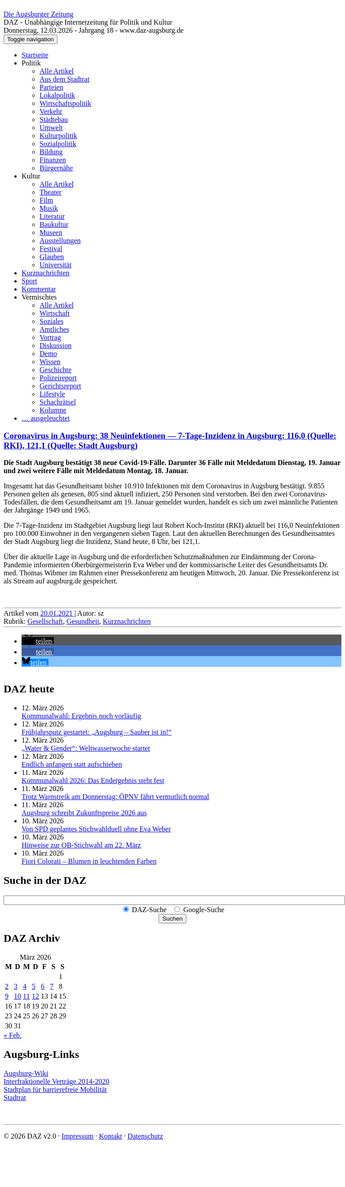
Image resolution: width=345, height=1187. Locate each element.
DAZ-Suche (149, 909)
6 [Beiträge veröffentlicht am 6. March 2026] (42, 986)
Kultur (31, 176)
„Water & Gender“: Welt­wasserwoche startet (86, 748)
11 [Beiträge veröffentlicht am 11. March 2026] (26, 996)
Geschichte (55, 370)
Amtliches (54, 329)
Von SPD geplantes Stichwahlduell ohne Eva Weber (96, 829)
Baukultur (54, 224)
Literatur (52, 216)
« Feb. (13, 1035)
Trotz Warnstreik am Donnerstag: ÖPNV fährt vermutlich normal (115, 796)
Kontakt (110, 1136)
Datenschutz (145, 1136)
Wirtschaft (55, 313)
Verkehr (51, 111)
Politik (31, 63)
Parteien (51, 87)
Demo (48, 353)
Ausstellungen (60, 240)
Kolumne (53, 410)
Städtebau (54, 119)
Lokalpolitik (57, 95)
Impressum (77, 1136)
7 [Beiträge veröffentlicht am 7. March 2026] (51, 986)
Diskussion (55, 345)
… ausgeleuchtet (46, 418)
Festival (51, 248)
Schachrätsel (58, 402)
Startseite (35, 55)
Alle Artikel (57, 71)
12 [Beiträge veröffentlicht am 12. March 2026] (35, 996)
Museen (51, 232)
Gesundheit (82, 621)
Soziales (51, 321)
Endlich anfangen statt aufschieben (72, 764)
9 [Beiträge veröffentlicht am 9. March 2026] (7, 996)
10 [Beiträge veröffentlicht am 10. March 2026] (17, 996)
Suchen (172, 918)
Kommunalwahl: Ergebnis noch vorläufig (81, 716)
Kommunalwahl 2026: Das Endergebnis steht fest (93, 780)
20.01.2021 (57, 613)
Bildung (51, 152)
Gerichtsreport (60, 386)
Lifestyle (52, 394)
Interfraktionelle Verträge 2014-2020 (56, 1081)
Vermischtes (39, 297)
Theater (51, 192)
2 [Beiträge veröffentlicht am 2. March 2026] (7, 986)
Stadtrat (15, 1097)
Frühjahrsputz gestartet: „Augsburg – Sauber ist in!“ (97, 732)
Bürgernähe (56, 168)
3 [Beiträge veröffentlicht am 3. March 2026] (16, 986)
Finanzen (53, 160)
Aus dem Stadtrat (64, 79)
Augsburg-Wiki (26, 1073)
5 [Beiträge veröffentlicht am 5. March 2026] (33, 986)
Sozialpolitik (58, 144)
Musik (49, 208)
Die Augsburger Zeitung (38, 14)
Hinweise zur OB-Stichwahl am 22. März (81, 845)
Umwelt (51, 127)
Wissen (50, 361)
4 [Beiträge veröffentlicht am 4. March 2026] (25, 986)
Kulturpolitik (58, 135)
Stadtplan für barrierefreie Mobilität (55, 1089)
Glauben (52, 257)
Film (46, 200)
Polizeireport (58, 378)
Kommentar (39, 289)
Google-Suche (204, 909)
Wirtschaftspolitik (65, 103)
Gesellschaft (45, 621)
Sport (29, 281)
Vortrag (50, 337)
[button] (38, 641)
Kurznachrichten (46, 273)
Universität (55, 265)
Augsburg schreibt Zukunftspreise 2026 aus (84, 813)
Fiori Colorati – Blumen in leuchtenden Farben (89, 861)
